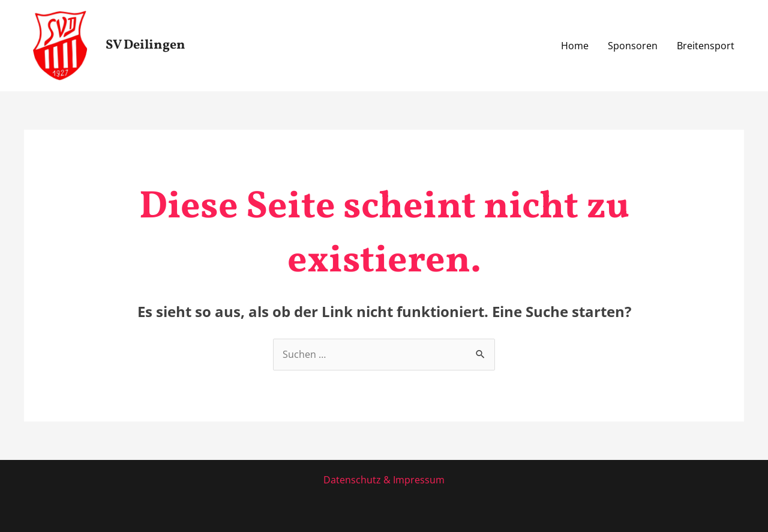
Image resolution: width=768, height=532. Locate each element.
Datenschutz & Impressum (384, 479)
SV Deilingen (145, 45)
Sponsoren (633, 45)
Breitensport (705, 45)
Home (575, 45)
